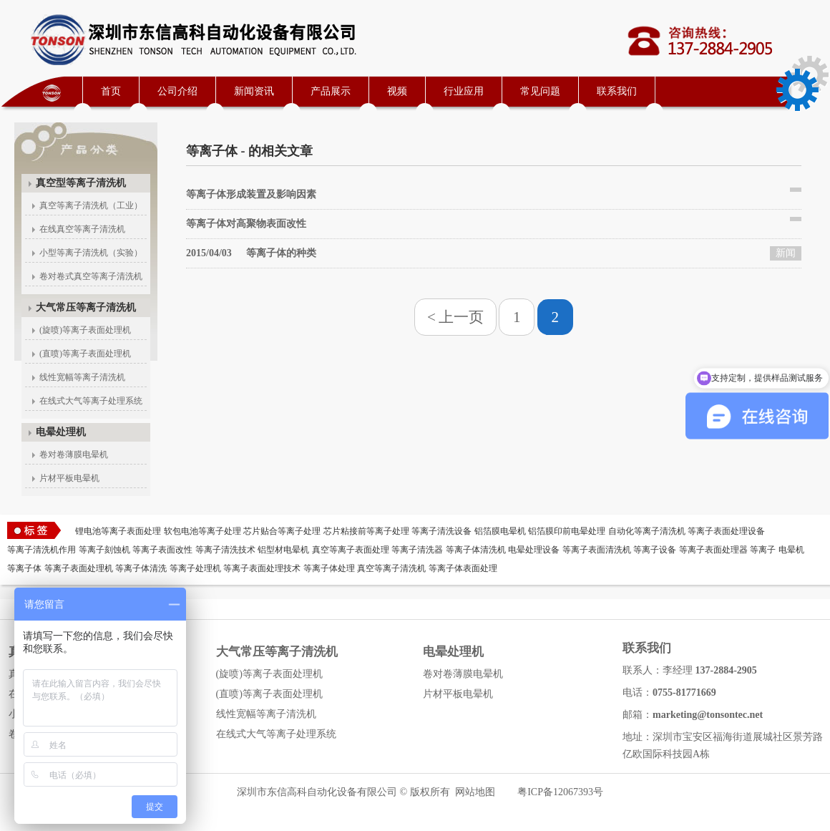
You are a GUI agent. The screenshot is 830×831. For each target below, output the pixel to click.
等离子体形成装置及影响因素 (251, 194)
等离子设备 (654, 550)
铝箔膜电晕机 (500, 531)
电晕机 (791, 550)
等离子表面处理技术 (262, 568)
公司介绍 (177, 91)
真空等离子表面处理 (350, 550)
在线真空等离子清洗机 (82, 229)
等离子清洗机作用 (41, 550)
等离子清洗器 (417, 550)
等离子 (763, 550)
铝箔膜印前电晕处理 (566, 531)
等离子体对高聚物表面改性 (246, 223)
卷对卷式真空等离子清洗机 (90, 276)
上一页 (461, 317)
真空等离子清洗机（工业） (90, 205)
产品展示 (331, 91)
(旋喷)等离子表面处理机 (85, 330)
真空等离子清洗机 (391, 568)
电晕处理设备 (534, 550)
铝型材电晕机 (283, 550)
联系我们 (617, 91)
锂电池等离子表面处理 (118, 531)
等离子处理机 (195, 568)
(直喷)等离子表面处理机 (85, 354)
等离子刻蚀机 (104, 550)
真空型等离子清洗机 (81, 183)
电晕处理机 (61, 432)
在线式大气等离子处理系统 (90, 401)
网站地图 (475, 792)
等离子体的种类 (251, 253)
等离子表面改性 (162, 550)
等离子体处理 (329, 568)
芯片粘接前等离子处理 (366, 531)
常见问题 (540, 91)
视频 (397, 91)
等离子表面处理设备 (726, 531)
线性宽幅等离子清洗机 (82, 377)
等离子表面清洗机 (596, 550)
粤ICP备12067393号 (560, 792)
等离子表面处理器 (713, 550)
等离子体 (24, 568)
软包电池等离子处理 (202, 531)
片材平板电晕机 (69, 478)
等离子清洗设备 (441, 531)
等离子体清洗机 (476, 550)
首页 (111, 91)
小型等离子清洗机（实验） (90, 253)
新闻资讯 (254, 91)
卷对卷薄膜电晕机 (73, 454)
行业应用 (464, 91)
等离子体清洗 (141, 568)
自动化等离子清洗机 (646, 531)
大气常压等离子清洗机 (86, 307)
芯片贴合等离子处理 (282, 531)
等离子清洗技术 (225, 550)
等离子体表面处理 (463, 568)
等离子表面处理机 (78, 568)
